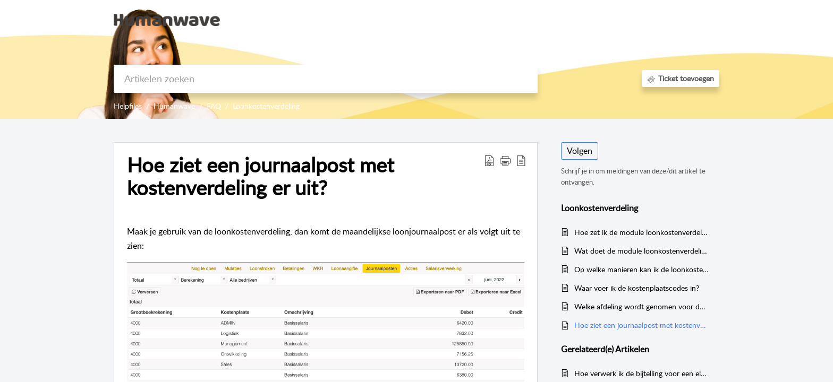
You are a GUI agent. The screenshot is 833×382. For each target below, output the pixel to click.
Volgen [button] (579, 151)
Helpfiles (128, 106)
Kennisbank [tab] (568, 19)
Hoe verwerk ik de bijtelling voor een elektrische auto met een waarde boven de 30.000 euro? (641, 373)
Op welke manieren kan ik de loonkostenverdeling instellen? (641, 269)
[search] (326, 79)
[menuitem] (621, 20)
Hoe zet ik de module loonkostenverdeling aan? (641, 232)
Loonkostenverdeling (266, 106)
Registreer (671, 19)
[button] (707, 20)
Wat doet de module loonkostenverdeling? (641, 251)
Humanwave (174, 106)
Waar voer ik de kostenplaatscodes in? (636, 288)
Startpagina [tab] (514, 19)
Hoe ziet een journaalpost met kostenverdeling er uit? (641, 325)
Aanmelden (621, 19)
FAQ (214, 106)
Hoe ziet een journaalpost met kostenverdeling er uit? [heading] (260, 176)
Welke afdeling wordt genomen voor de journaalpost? (641, 306)
